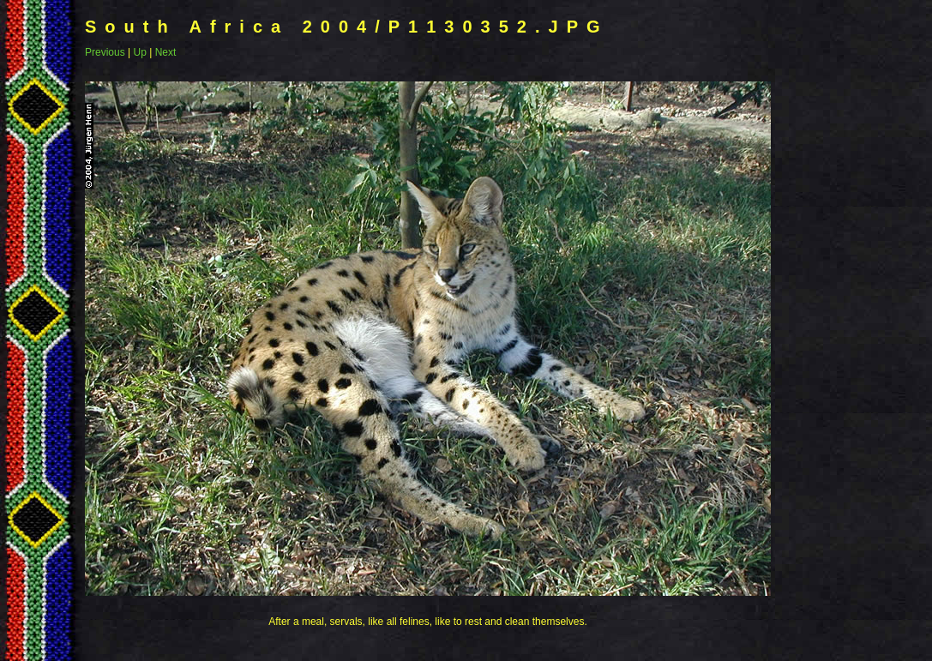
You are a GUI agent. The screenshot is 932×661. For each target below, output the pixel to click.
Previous (105, 52)
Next (166, 52)
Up (139, 52)
